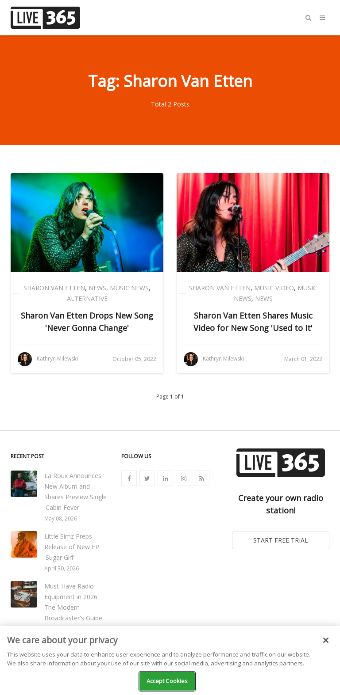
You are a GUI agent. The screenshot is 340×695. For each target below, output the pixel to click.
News (97, 288)
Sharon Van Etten (54, 288)
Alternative (87, 298)
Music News (129, 288)
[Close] (326, 640)
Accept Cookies (167, 681)
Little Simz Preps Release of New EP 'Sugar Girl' (71, 547)
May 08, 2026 (60, 518)
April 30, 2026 (61, 568)
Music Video (274, 288)
